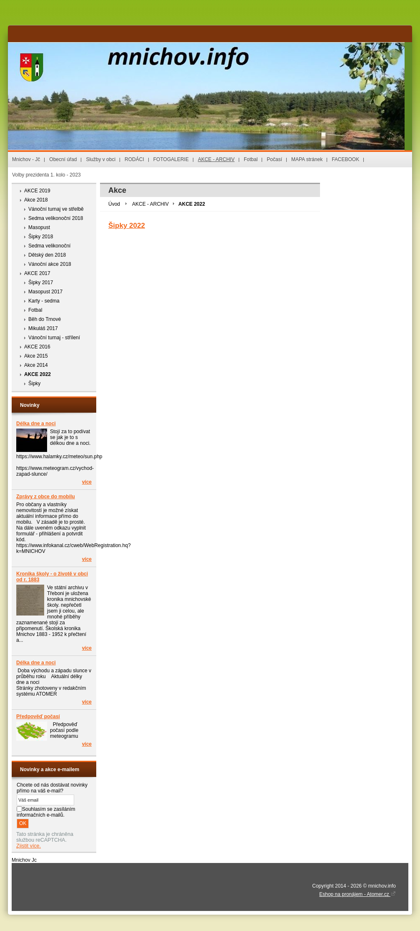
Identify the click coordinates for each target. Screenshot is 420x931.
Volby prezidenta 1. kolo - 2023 (46, 175)
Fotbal (251, 159)
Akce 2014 (36, 365)
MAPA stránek (306, 159)
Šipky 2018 (40, 237)
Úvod (114, 204)
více (87, 482)
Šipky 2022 (126, 226)
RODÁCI (134, 159)
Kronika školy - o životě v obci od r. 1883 (52, 577)
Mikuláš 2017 (43, 328)
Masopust (39, 227)
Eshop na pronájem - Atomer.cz (357, 894)
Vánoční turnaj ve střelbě (56, 209)
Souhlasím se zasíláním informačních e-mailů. (46, 812)
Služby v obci (100, 159)
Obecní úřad (63, 159)
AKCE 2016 (37, 347)
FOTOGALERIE (171, 159)
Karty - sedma (44, 301)
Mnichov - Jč (26, 159)
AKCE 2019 (37, 191)
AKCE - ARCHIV (216, 159)
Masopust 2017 (45, 292)
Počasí (274, 159)
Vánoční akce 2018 (49, 264)
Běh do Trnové (44, 319)
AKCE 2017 (37, 273)
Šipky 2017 (40, 282)
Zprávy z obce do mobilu (45, 497)
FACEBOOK (345, 159)
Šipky (34, 383)
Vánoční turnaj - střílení (54, 338)
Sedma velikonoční (49, 246)
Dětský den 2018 (47, 255)
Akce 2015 (36, 356)
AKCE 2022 (37, 374)
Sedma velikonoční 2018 (55, 218)
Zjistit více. (28, 846)
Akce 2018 (36, 200)
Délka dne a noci (36, 423)
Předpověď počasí (38, 716)
